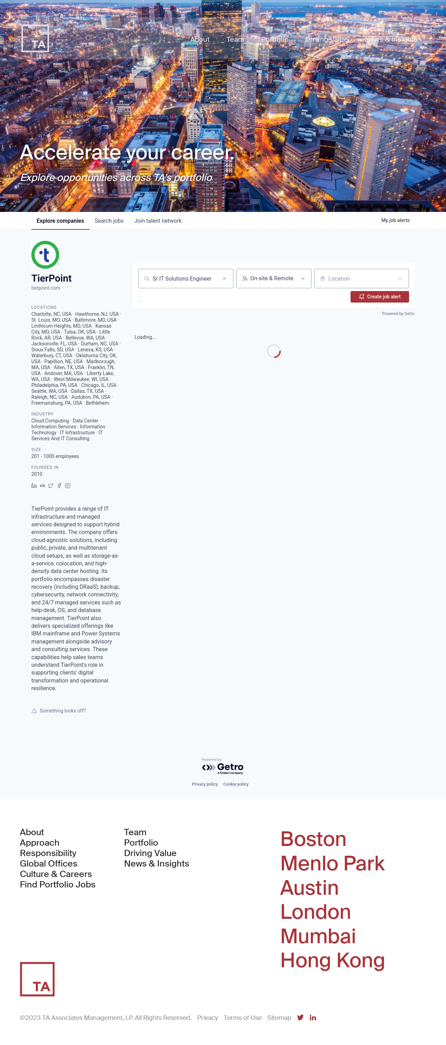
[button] (161, 296)
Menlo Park (332, 864)
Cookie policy (235, 784)
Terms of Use (243, 1018)
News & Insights (156, 864)
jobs (109, 221)
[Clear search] (224, 278)
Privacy (207, 1018)
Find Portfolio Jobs (57, 884)
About (32, 832)
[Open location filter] (400, 278)
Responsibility (48, 853)
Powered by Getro (398, 313)
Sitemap (279, 1018)
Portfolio (141, 843)
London (315, 912)
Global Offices (48, 864)
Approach (40, 843)
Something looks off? (58, 711)
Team (135, 832)
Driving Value (150, 853)
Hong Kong (332, 960)
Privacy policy (205, 784)
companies (60, 221)
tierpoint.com (45, 288)
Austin (309, 888)
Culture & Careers (56, 874)
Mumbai (318, 936)
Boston (313, 839)
